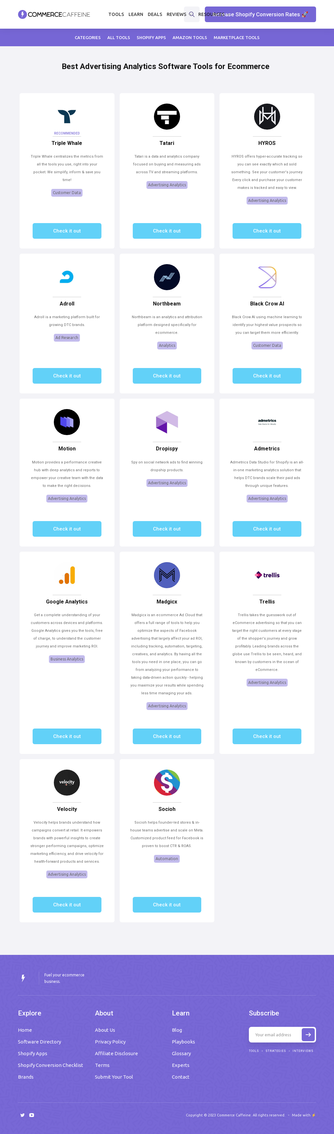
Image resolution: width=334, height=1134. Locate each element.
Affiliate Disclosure (116, 1053)
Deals (155, 14)
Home (25, 1030)
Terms (102, 1065)
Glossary (181, 1053)
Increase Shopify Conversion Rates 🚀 (260, 14)
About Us (105, 1030)
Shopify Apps (32, 1053)
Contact (181, 1077)
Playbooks (183, 1041)
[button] (180, 14)
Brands (26, 1077)
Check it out (67, 231)
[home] (54, 14)
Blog (177, 1030)
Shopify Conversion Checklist (50, 1065)
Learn (136, 14)
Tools (116, 14)
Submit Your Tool (114, 1077)
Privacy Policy (110, 1041)
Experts (181, 1065)
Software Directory (39, 1041)
